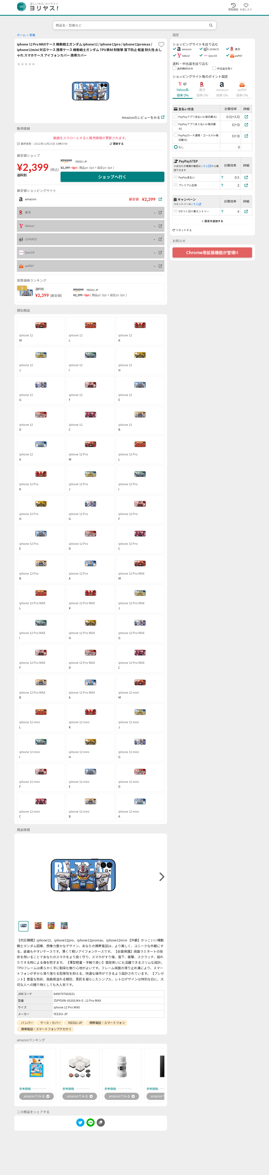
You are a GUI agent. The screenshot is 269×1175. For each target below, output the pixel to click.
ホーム (21, 35)
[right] (161, 877)
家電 (32, 35)
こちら (206, 166)
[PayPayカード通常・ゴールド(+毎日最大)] (246, 136)
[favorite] (161, 44)
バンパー (27, 1023)
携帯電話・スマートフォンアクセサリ (46, 1029)
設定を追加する (212, 221)
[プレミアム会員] (246, 185)
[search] (211, 25)
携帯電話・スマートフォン (107, 1023)
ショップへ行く (112, 176)
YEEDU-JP (81, 161)
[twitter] (80, 1123)
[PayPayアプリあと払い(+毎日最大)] (246, 124)
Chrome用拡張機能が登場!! (212, 252)
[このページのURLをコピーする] (101, 1122)
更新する (117, 143)
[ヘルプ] (222, 177)
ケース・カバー (50, 1023)
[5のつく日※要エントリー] (246, 211)
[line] (90, 1123)
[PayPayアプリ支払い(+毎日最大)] (246, 116)
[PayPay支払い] (246, 177)
